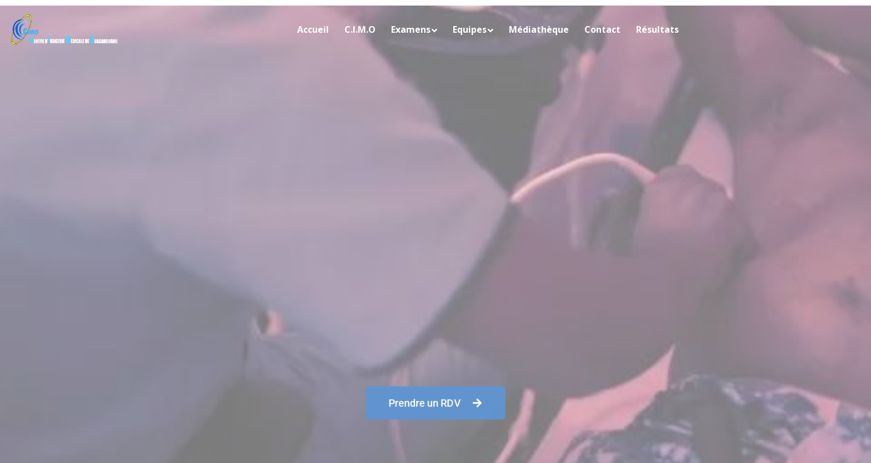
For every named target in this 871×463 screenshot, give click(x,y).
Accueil (313, 29)
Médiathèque (539, 29)
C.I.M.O (360, 29)
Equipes (470, 29)
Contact (602, 29)
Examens (411, 29)
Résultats (657, 29)
